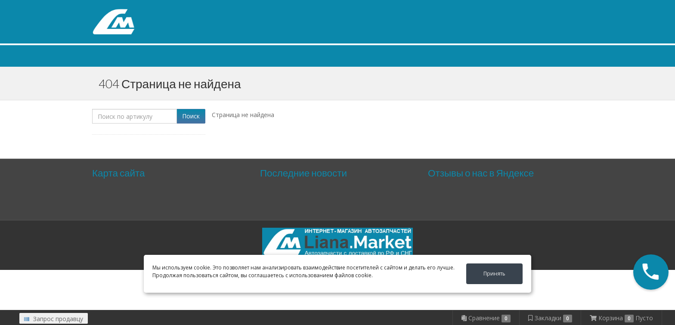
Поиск (191, 116)
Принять (494, 273)
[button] (651, 272)
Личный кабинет (529, 8)
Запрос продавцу (53, 319)
